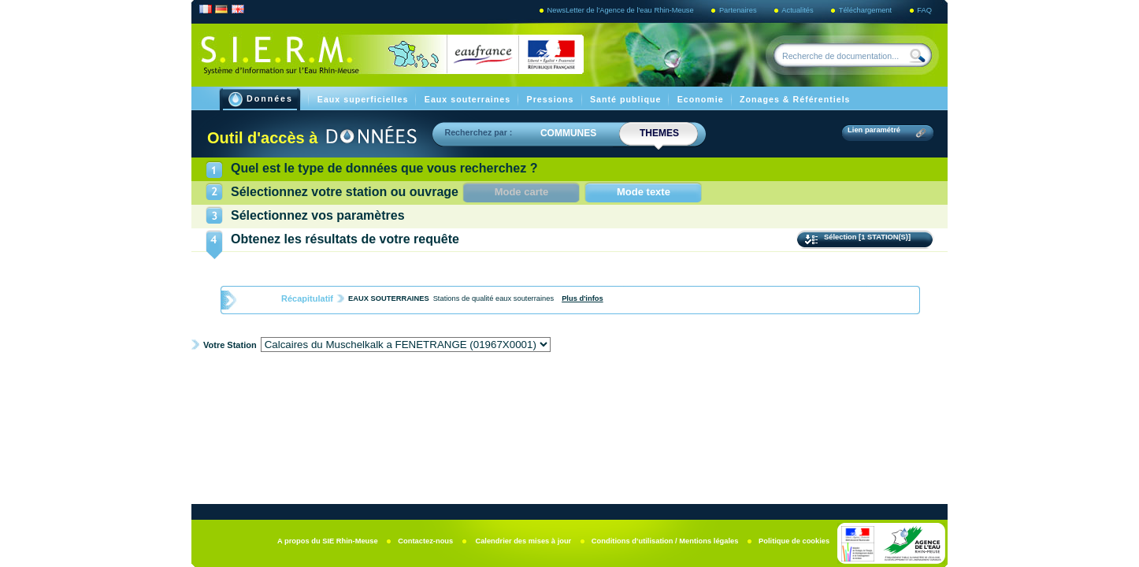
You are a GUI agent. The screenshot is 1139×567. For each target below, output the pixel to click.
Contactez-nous (426, 541)
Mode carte (538, 192)
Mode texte (643, 192)
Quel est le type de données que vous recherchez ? (384, 168)
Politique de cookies (794, 541)
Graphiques (569, 383)
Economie (702, 99)
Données (260, 99)
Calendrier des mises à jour (523, 541)
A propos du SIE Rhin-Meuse (328, 541)
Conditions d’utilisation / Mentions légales (666, 541)
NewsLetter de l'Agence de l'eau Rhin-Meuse (621, 10)
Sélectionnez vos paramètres (318, 215)
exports (714, 383)
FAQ (924, 10)
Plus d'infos (582, 298)
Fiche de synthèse (278, 383)
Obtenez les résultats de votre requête (345, 239)
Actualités (798, 10)
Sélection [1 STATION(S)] (869, 237)
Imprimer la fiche (871, 382)
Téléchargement (866, 10)
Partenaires (739, 10)
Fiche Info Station (423, 383)
